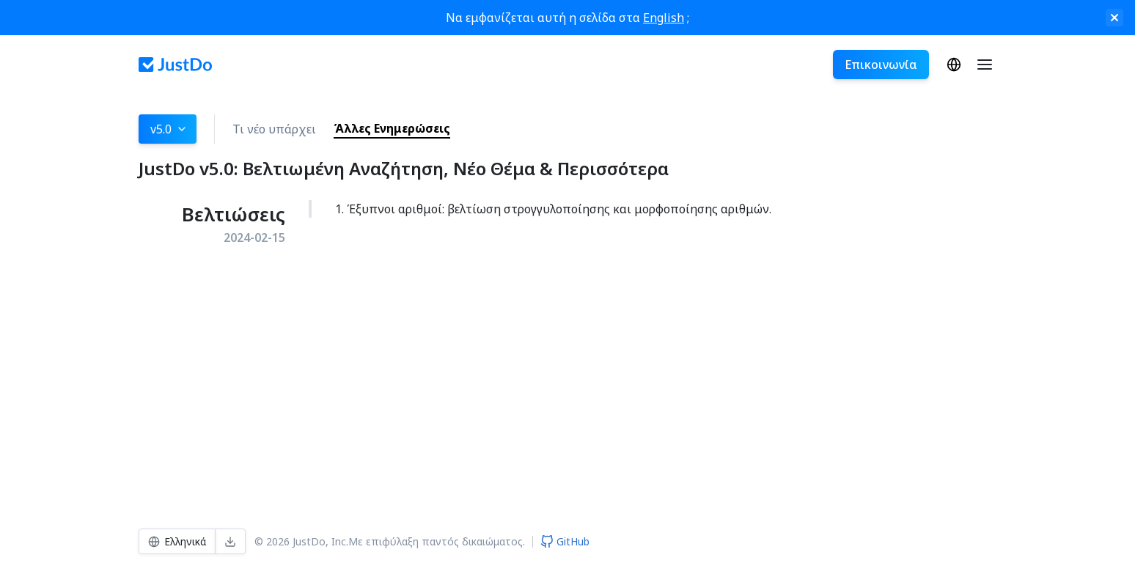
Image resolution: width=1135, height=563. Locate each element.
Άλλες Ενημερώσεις (392, 128)
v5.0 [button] (169, 129)
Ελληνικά (954, 64)
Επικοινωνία (881, 64)
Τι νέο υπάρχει (274, 129)
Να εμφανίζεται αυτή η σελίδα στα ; (567, 17)
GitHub (564, 541)
